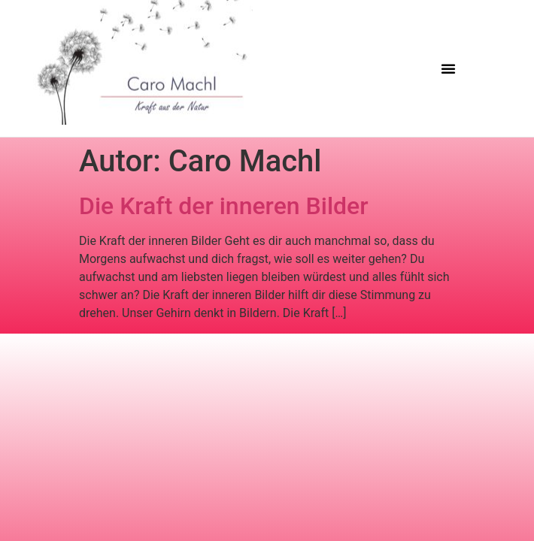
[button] (448, 68)
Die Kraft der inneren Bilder (224, 206)
